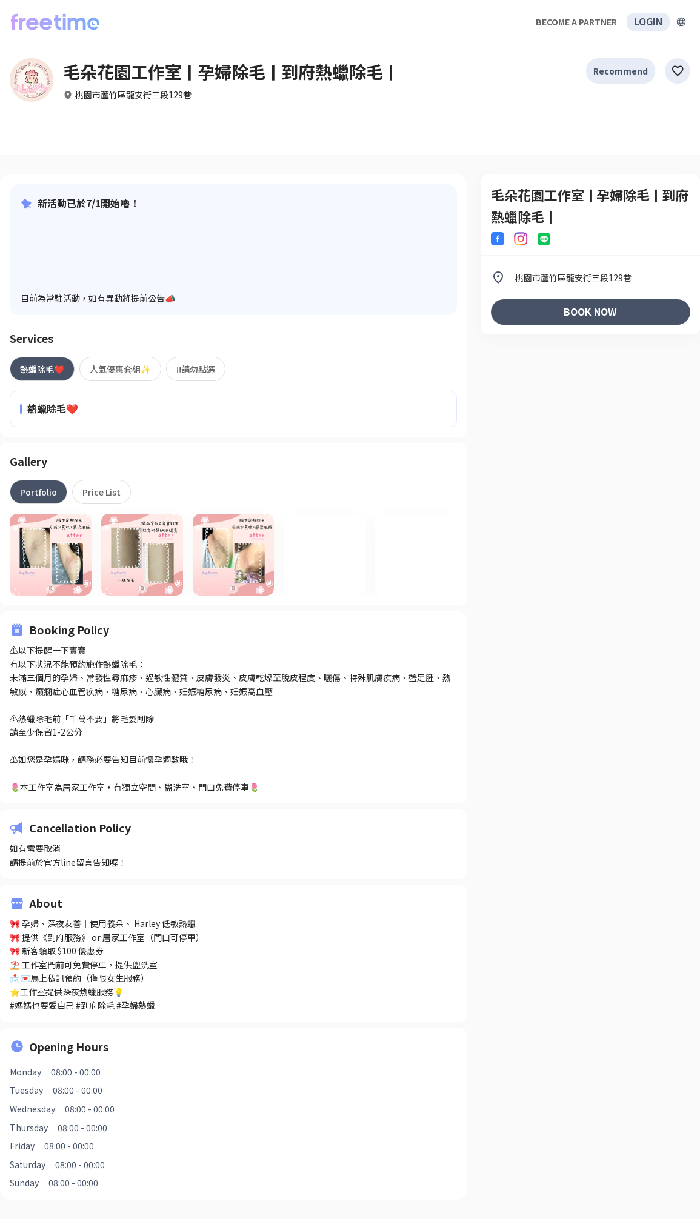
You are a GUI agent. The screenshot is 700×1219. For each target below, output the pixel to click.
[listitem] (590, 277)
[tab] (42, 369)
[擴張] (681, 22)
